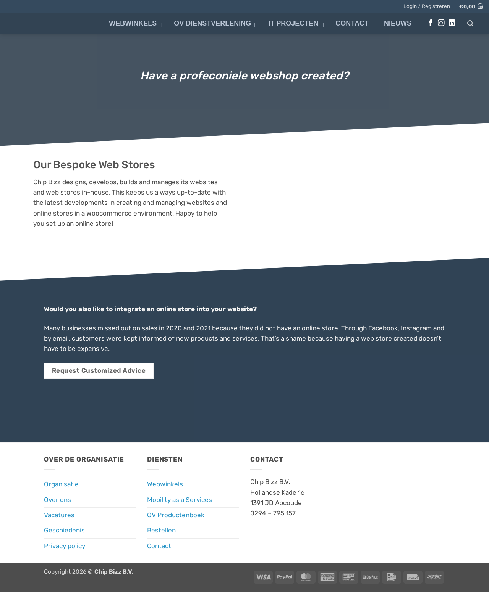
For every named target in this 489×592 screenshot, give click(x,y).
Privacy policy (64, 546)
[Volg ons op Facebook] (430, 23)
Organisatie (61, 484)
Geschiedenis (64, 530)
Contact (159, 546)
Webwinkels (165, 484)
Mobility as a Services (179, 500)
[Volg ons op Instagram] (441, 23)
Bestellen (161, 530)
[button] (426, 6)
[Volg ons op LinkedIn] (452, 23)
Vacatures (59, 515)
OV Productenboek (175, 515)
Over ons (57, 500)
